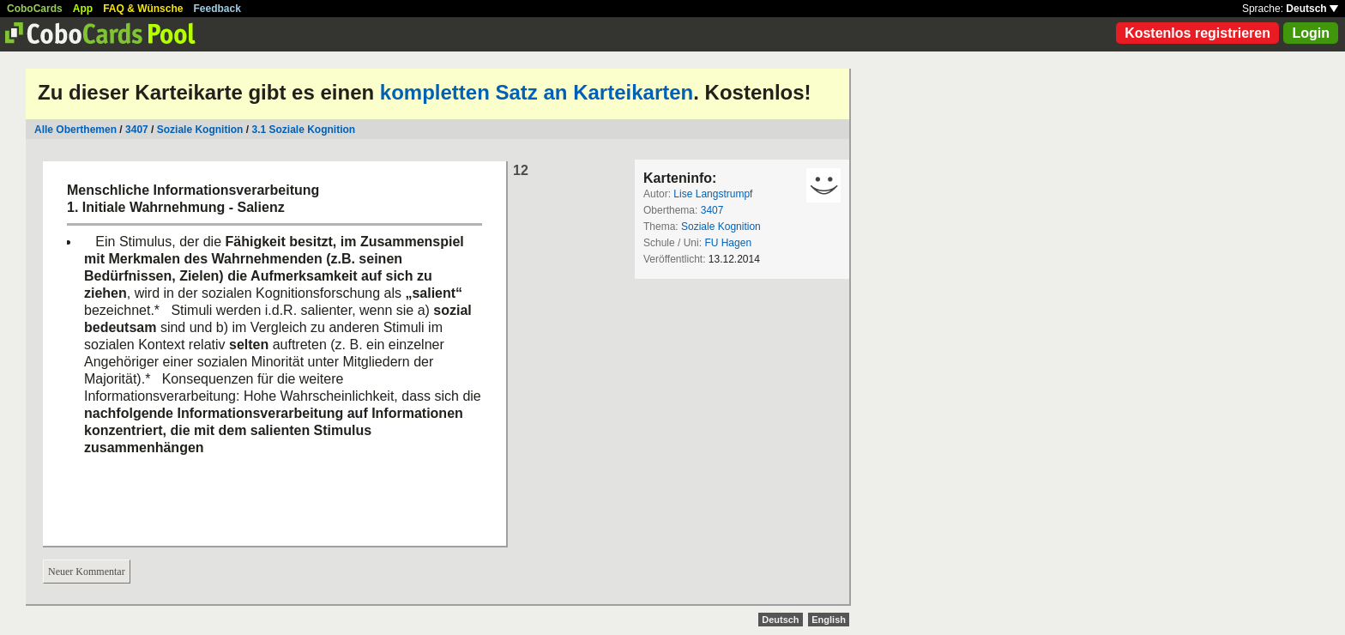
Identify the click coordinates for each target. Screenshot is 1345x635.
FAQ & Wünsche (143, 9)
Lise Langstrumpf (712, 194)
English (828, 619)
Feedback (217, 9)
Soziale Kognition (200, 130)
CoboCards (35, 9)
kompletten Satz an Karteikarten (536, 92)
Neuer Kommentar (86, 571)
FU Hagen (727, 243)
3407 (136, 130)
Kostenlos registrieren (1197, 33)
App (83, 9)
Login (1311, 33)
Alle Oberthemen (75, 130)
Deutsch (1312, 9)
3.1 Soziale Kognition (303, 130)
